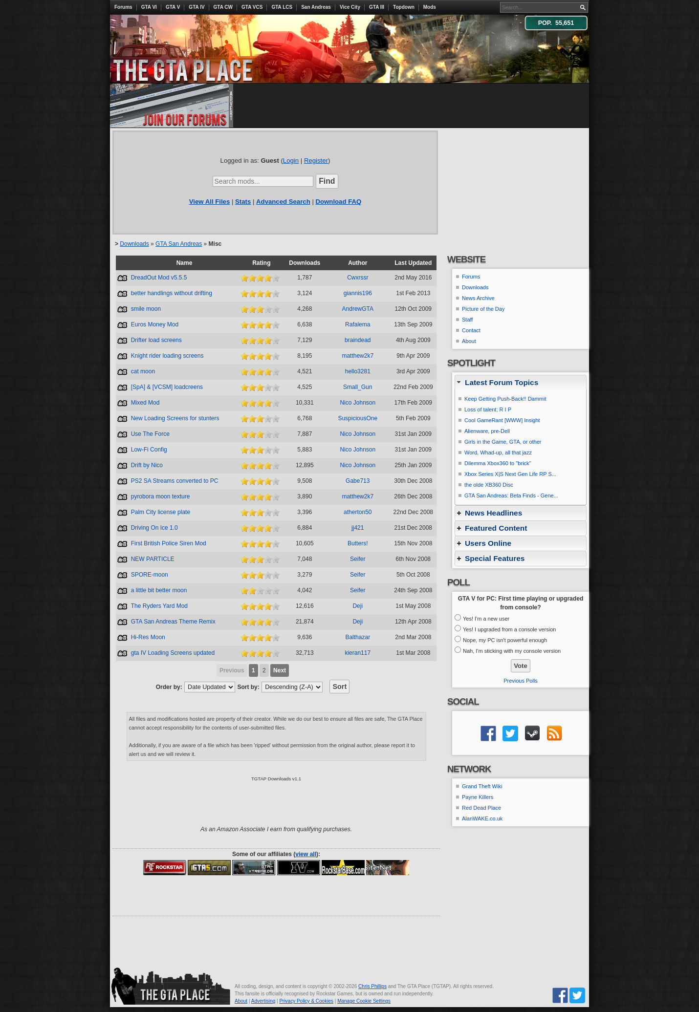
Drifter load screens (156, 340)
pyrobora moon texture (160, 496)
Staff (467, 320)
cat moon (143, 371)
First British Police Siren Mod (168, 543)
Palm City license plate (160, 512)
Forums (123, 7)
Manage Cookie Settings (364, 1001)
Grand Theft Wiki (482, 786)
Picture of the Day (483, 309)
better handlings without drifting (171, 293)
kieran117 (358, 652)
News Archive (478, 298)
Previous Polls (520, 681)
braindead (358, 340)
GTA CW (223, 7)
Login (291, 160)
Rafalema (357, 324)
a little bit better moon (159, 590)
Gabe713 (358, 480)
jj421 (357, 527)
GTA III (376, 7)
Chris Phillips (372, 986)
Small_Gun (357, 387)
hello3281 (358, 371)
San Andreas (316, 7)
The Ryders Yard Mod (159, 606)
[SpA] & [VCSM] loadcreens (167, 387)
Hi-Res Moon (148, 637)
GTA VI (149, 7)
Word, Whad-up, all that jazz (498, 452)
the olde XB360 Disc (488, 485)
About (469, 341)
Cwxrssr (357, 277)
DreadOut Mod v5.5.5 (159, 277)
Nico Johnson (357, 402)
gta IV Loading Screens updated (173, 652)
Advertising (263, 1001)
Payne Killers (477, 797)
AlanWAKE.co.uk (482, 818)
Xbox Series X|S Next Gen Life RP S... (510, 474)
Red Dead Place (481, 808)
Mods (429, 7)
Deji (357, 606)
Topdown (404, 7)
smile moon (146, 308)
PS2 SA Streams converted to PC (174, 480)
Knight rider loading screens (167, 355)
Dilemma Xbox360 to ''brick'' (497, 463)
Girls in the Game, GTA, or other (503, 442)
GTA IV (196, 7)
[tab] (521, 382)
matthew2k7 (357, 355)
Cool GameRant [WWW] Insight (502, 420)
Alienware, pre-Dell (487, 431)
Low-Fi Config (149, 449)
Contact (471, 330)
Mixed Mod (145, 402)
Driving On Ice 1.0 (154, 527)
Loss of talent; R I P (487, 409)
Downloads (134, 243)
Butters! (358, 543)
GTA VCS (251, 7)
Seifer (357, 559)
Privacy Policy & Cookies (306, 1001)
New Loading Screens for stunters (175, 418)
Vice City (350, 7)
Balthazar (357, 637)
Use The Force (150, 434)
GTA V (173, 7)
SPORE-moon (149, 574)
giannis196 (358, 293)
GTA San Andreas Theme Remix (173, 621)
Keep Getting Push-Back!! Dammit (505, 399)
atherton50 (357, 512)
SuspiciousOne (357, 418)
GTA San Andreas (178, 243)
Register (316, 160)
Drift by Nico (147, 465)
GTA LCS (281, 7)
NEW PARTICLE (153, 559)
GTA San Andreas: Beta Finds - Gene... (511, 495)
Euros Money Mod (154, 324)
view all (305, 854)
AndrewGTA (357, 308)
